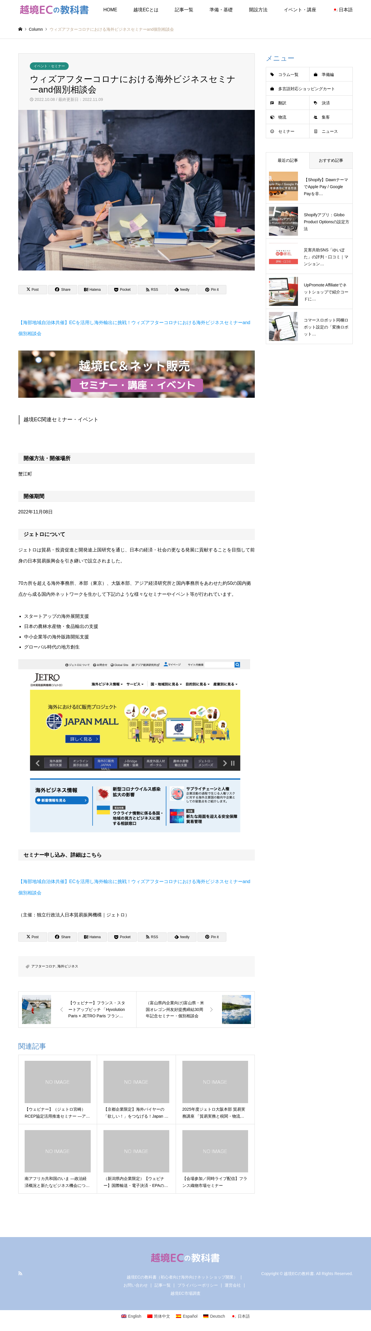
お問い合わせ (135, 1285)
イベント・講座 (300, 9)
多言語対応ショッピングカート (306, 88)
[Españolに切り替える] (186, 1316)
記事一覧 (184, 9)
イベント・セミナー (49, 66)
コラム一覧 (288, 74)
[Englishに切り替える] (131, 1316)
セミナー (286, 131)
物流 (282, 117)
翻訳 (282, 103)
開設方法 (258, 9)
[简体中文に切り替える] (158, 1316)
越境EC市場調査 (185, 1293)
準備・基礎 (221, 9)
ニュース (330, 131)
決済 (326, 103)
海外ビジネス (67, 966)
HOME (110, 9)
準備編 (328, 74)
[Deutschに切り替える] (214, 1316)
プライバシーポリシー (197, 1285)
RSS (20, 1273)
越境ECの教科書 (299, 1273)
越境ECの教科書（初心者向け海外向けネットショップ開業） (182, 1277)
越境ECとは (145, 9)
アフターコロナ (43, 966)
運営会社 (233, 1285)
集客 (326, 117)
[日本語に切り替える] (240, 1316)
